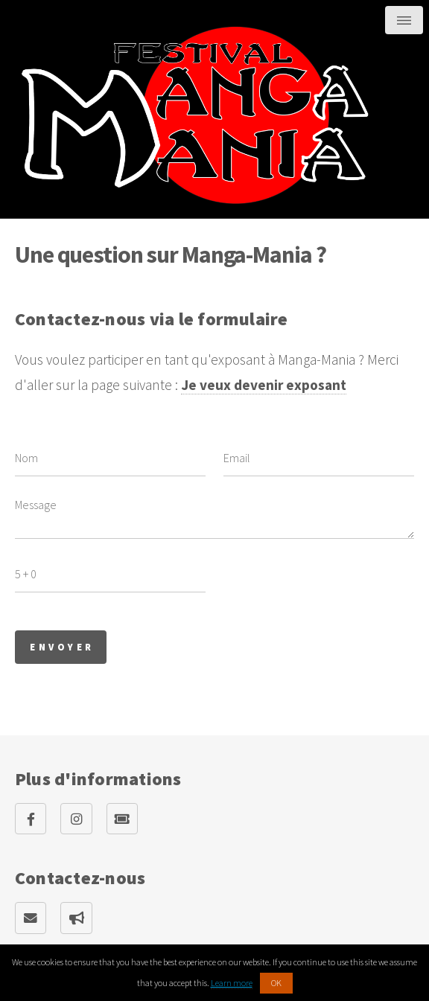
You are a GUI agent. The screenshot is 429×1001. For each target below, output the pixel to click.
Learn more (231, 982)
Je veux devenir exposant (263, 385)
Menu (404, 20)
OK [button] (276, 982)
